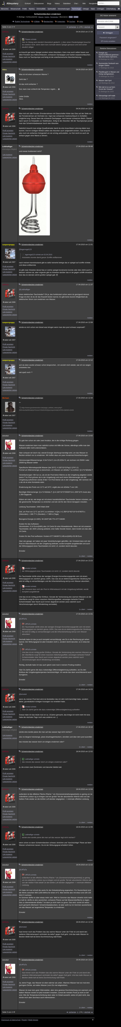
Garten (46, 17)
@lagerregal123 (25, 249)
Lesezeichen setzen (10, 62)
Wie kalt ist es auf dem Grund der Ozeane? (108, 89)
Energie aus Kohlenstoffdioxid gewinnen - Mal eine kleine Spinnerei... (108, 56)
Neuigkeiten (93, 3)
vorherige (72, 27)
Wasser (41, 17)
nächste (87, 27)
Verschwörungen (64, 9)
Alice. (4, 70)
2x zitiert (82, 747)
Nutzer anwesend (108, 15)
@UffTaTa (23, 619)
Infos (81, 21)
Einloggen (109, 33)
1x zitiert (82, 556)
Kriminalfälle (41, 9)
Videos (57, 3)
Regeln (24, 1020)
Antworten (61, 21)
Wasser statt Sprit (108, 82)
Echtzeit (28, 3)
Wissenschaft (15, 9)
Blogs (49, 3)
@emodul (23, 694)
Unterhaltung (111, 9)
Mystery (32, 9)
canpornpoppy (8, 245)
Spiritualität (52, 9)
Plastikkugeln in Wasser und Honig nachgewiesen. (108, 74)
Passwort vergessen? (108, 38)
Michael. (5, 398)
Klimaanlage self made (108, 97)
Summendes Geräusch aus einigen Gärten (108, 65)
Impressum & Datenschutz (11, 1020)
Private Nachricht (9, 56)
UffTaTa (5, 32)
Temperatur (54, 17)
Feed (70, 17)
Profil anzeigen (8, 54)
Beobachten (48, 21)
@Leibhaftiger (24, 289)
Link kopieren (7, 59)
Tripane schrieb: (29, 39)
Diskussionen (39, 3)
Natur (93, 9)
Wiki (84, 3)
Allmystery (12, 3)
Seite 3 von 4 (8, 27)
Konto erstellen (109, 41)
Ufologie (86, 9)
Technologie (76, 9)
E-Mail (76, 17)
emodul (5, 436)
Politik (24, 9)
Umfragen (100, 9)
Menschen (4, 9)
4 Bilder (37, 21)
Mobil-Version (33, 1020)
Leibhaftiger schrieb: (31, 759)
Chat (76, 3)
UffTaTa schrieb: (29, 624)
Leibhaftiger (7, 146)
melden (90, 65)
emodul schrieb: (29, 568)
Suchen (72, 21)
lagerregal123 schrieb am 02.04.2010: (37, 255)
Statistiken (67, 3)
